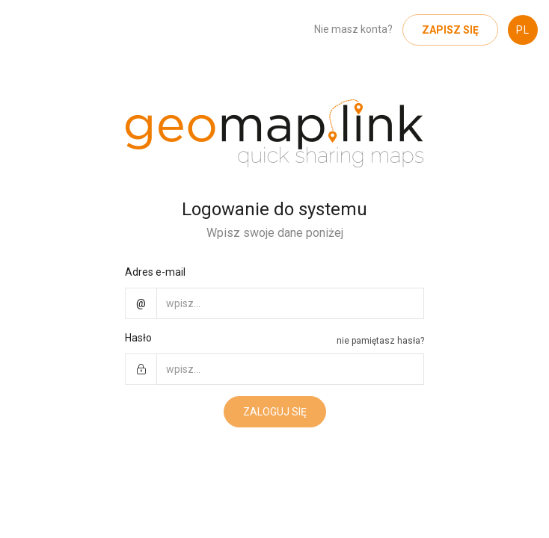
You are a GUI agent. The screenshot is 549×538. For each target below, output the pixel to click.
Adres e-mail (155, 272)
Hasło (138, 338)
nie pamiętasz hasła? (380, 341)
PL (523, 30)
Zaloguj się (275, 412)
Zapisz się (450, 30)
